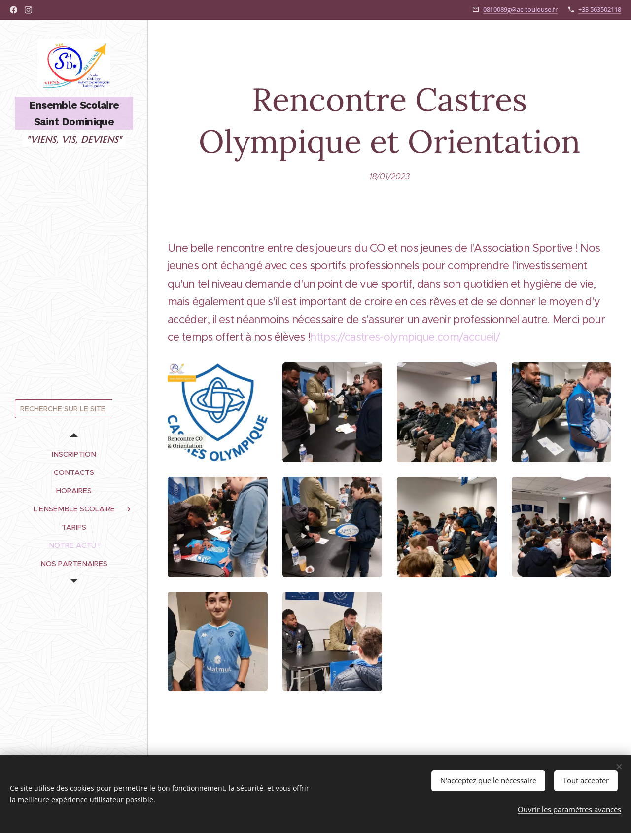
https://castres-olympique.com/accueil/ (405, 337)
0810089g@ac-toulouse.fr (520, 9)
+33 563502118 (599, 9)
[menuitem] (74, 454)
